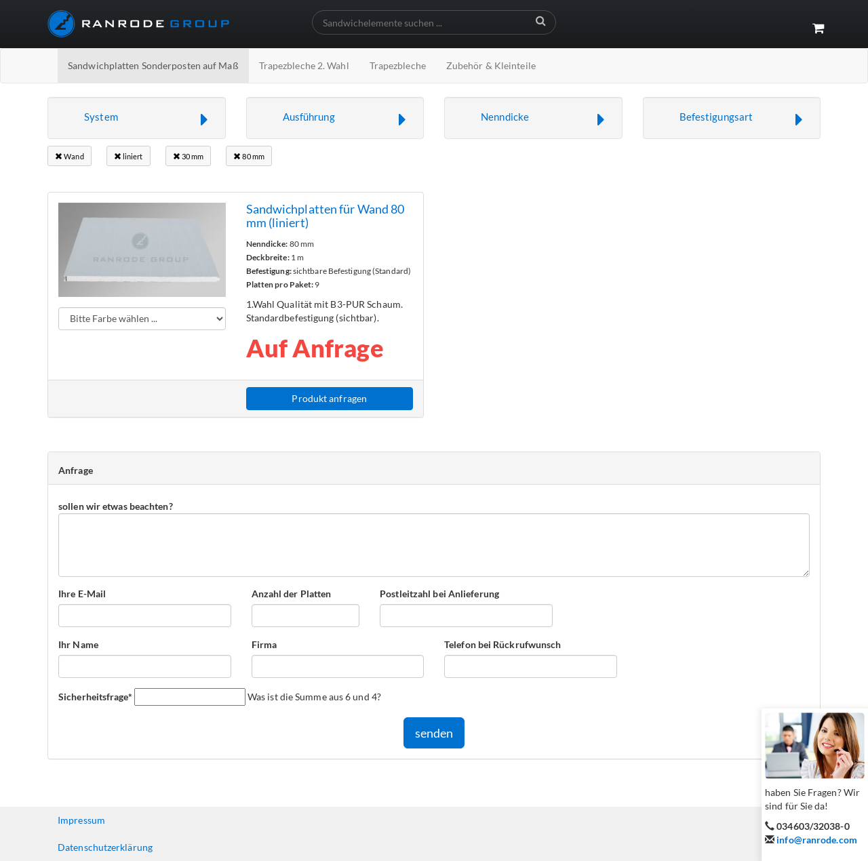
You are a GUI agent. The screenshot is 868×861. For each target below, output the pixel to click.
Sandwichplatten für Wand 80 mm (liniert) (325, 215)
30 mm (188, 156)
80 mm (248, 156)
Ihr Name (78, 644)
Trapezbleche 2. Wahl (304, 65)
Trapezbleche (398, 65)
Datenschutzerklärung (105, 847)
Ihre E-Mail (82, 593)
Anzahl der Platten (292, 593)
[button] (136, 118)
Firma (264, 644)
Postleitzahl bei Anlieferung (439, 593)
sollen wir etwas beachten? (115, 506)
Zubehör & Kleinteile (491, 65)
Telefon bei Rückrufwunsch (502, 644)
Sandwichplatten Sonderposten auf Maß (153, 65)
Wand (69, 156)
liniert (128, 156)
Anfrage (75, 470)
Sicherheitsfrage (95, 696)
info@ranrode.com (816, 839)
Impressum (81, 820)
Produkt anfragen (329, 398)
